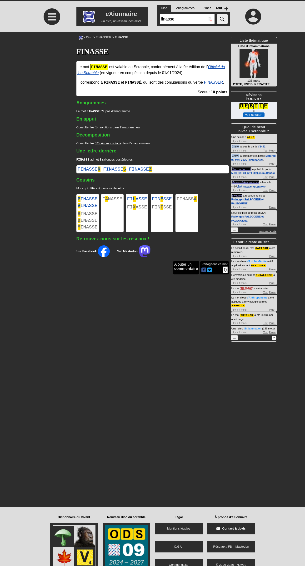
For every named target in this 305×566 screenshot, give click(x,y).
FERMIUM (238, 304)
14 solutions (103, 128)
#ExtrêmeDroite (256, 260)
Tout (265, 150)
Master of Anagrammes (245, 182)
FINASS (187, 200)
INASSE (88, 200)
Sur (93, 257)
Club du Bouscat (241, 168)
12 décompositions (108, 144)
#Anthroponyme (257, 296)
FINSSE (162, 200)
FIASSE (137, 200)
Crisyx (235, 146)
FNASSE (112, 200)
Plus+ (272, 150)
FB (230, 546)
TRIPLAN (246, 313)
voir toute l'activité (267, 231)
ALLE (250, 137)
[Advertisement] (51, 72)
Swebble (237, 195)
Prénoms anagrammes (252, 186)
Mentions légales (178, 528)
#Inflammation (252, 327)
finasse (89, 170)
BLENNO (246, 287)
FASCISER (258, 265)
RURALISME (264, 274)
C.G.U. (179, 546)
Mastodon (242, 546)
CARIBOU (261, 247)
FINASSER (103, 37)
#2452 (261, 146)
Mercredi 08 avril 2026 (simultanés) (253, 172)
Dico (89, 37)
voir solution (253, 114)
